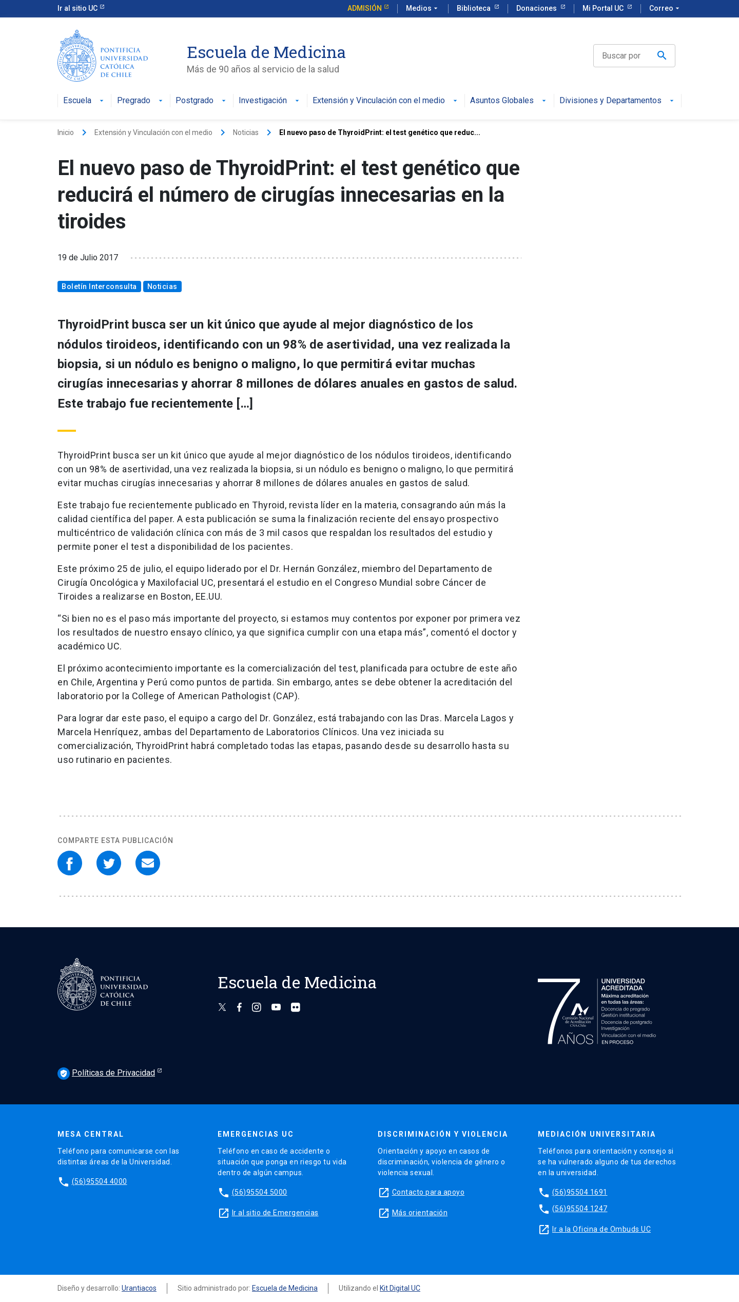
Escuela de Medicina (285, 1288)
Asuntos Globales (509, 101)
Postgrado (202, 101)
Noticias (246, 132)
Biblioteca (474, 8)
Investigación (270, 101)
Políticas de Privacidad (106, 1073)
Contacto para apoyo (428, 1192)
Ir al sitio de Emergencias (275, 1213)
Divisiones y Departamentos (617, 101)
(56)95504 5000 (259, 1192)
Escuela (84, 101)
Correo (665, 8)
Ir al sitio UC (77, 8)
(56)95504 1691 (580, 1192)
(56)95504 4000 (99, 1181)
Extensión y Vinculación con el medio (386, 101)
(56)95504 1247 (580, 1208)
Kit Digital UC (400, 1288)
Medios (423, 8)
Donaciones (537, 8)
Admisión (364, 8)
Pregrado (141, 101)
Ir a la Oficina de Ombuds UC (601, 1229)
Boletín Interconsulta (99, 286)
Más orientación (420, 1213)
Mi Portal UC (603, 8)
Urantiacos (139, 1288)
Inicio (65, 132)
